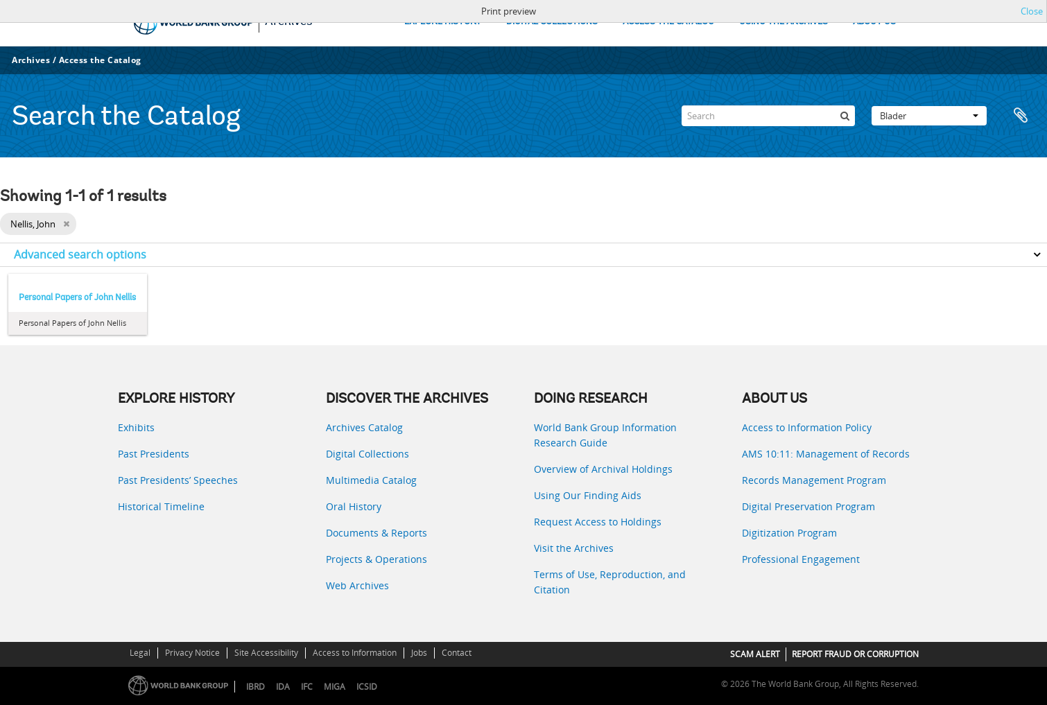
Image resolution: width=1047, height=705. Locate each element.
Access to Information (355, 653)
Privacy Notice (192, 653)
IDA (283, 687)
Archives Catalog (364, 427)
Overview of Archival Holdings (603, 469)
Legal (140, 653)
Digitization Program (789, 532)
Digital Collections (367, 453)
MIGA (334, 687)
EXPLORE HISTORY (442, 21)
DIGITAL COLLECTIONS (552, 21)
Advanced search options (80, 254)
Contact (456, 653)
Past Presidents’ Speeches (178, 480)
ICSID (366, 687)
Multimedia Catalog (371, 480)
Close (1032, 11)
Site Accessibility (266, 653)
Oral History (353, 506)
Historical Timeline (161, 506)
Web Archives (357, 585)
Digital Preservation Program (808, 506)
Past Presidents (153, 453)
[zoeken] (844, 115)
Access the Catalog (100, 60)
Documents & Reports (376, 532)
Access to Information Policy (807, 427)
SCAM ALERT (755, 654)
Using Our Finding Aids (587, 495)
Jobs (419, 653)
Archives (31, 60)
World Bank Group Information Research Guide (605, 435)
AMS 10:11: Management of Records (826, 453)
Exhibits (136, 427)
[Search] (768, 115)
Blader (929, 116)
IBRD (255, 687)
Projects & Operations (376, 559)
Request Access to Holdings (597, 521)
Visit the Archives (574, 548)
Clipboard (1020, 115)
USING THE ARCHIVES (783, 21)
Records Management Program (814, 480)
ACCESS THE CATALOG (668, 21)
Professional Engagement (801, 559)
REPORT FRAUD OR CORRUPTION (855, 654)
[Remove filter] (66, 224)
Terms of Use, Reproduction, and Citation (610, 582)
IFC (307, 687)
